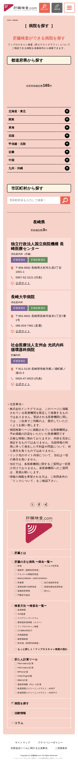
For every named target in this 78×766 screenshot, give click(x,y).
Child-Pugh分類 (25, 676)
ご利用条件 (61, 748)
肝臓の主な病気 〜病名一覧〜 (33, 561)
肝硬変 (21, 582)
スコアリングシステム (28, 618)
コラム (18, 723)
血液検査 (22, 610)
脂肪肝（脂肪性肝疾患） (29, 570)
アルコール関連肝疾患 (28, 574)
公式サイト (23, 283)
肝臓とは (20, 552)
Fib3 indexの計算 (25, 668)
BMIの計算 (22, 680)
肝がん (47, 591)
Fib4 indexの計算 (25, 663)
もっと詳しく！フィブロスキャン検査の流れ (42, 649)
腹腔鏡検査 (23, 639)
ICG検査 (21, 614)
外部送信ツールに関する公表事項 (29, 748)
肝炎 (20, 566)
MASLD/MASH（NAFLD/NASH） (33, 578)
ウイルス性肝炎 (51, 566)
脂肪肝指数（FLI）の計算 (29, 684)
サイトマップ (22, 742)
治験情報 (57, 9)
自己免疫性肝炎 (51, 582)
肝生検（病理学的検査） (29, 643)
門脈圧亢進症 (24, 595)
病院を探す (44, 9)
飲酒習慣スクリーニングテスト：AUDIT (36, 688)
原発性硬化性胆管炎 (53, 587)
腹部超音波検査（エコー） (30, 622)
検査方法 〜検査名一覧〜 (30, 605)
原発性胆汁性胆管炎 (27, 587)
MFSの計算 (23, 672)
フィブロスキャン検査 (28, 626)
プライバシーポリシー (50, 742)
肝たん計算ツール (26, 659)
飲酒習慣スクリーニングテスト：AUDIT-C (37, 693)
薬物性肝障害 (24, 591)
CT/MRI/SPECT (25, 631)
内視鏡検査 (23, 635)
